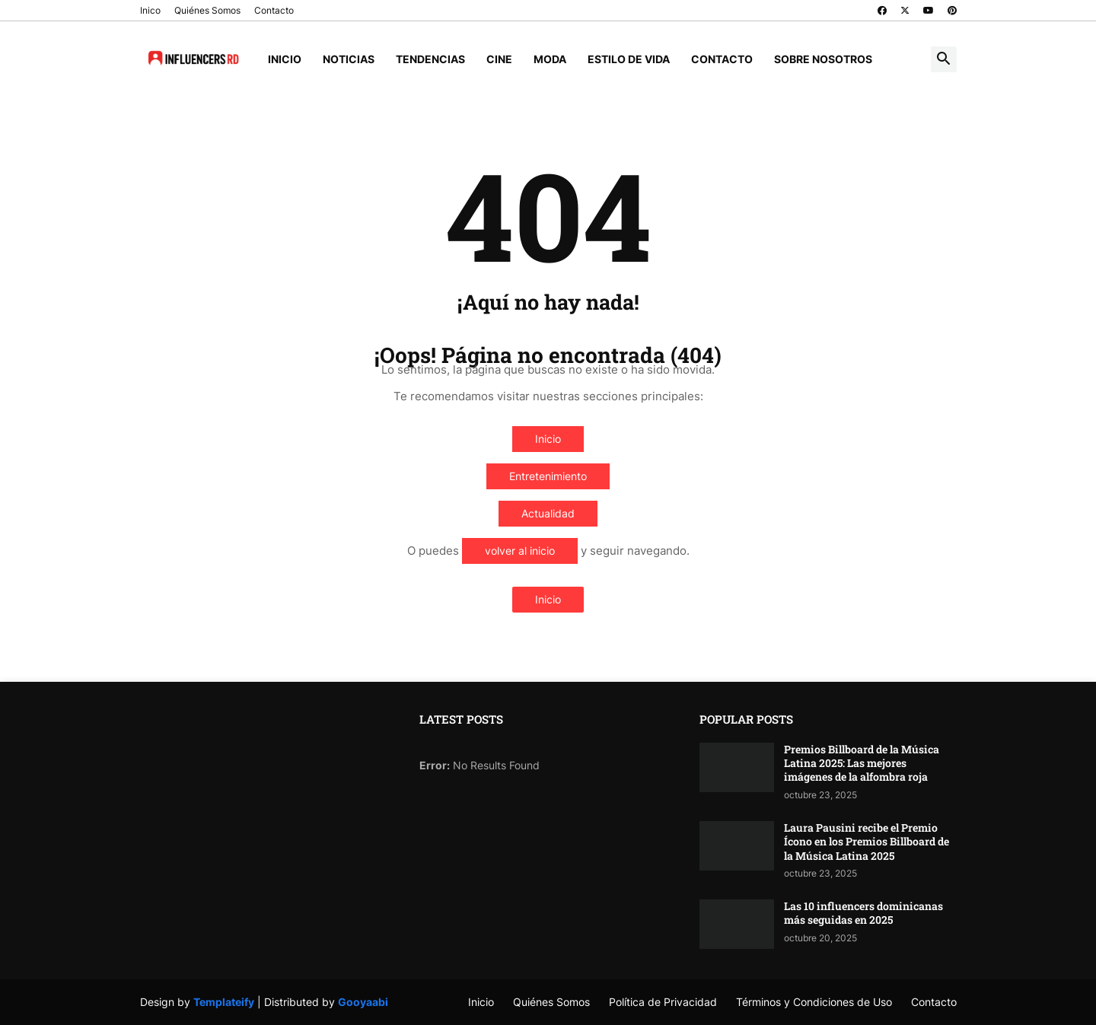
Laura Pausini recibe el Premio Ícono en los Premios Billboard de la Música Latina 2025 (866, 841)
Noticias (348, 59)
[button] (944, 59)
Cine (499, 59)
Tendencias (430, 59)
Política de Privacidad (663, 1001)
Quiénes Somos (207, 10)
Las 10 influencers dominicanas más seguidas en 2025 (863, 913)
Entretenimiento (548, 476)
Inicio (284, 59)
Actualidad (548, 513)
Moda (550, 59)
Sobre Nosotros (823, 59)
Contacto (274, 10)
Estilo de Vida (629, 59)
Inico (150, 10)
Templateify (223, 1001)
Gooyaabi (363, 1001)
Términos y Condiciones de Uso (814, 1001)
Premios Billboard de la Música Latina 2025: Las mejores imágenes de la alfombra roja (861, 763)
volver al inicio (520, 550)
